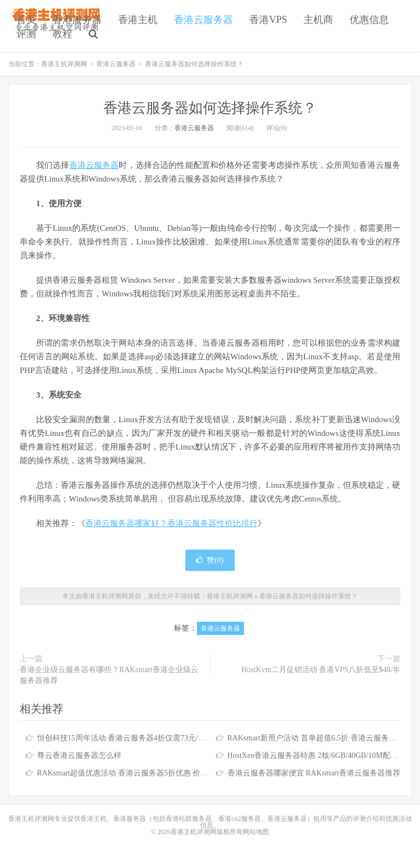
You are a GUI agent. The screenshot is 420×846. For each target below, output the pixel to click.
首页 (26, 19)
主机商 (318, 19)
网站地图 (256, 832)
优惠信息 (369, 19)
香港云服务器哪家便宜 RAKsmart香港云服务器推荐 (314, 773)
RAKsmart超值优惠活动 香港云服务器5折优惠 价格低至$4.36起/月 (147, 773)
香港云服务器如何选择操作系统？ (210, 108)
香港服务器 (77, 19)
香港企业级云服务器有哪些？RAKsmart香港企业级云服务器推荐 (109, 675)
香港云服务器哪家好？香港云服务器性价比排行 (171, 523)
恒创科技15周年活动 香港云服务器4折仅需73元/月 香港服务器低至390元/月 (163, 738)
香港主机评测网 (64, 64)
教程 (62, 33)
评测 (26, 33)
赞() (209, 560)
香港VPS (268, 19)
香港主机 (138, 19)
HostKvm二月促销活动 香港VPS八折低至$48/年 (320, 670)
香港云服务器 (203, 19)
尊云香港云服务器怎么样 (79, 755)
